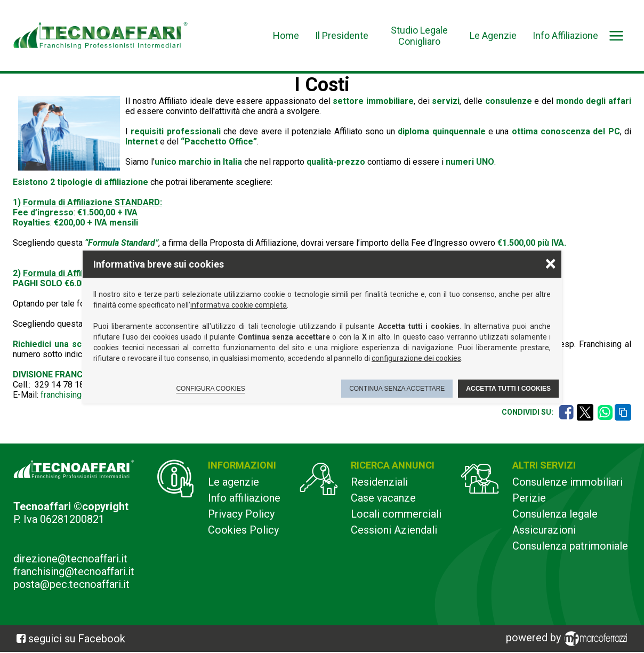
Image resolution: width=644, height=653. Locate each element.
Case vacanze (383, 497)
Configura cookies (210, 388)
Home (286, 35)
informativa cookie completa (238, 305)
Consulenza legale (555, 513)
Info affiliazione (244, 497)
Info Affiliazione (565, 35)
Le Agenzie (493, 35)
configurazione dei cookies (416, 358)
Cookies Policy (243, 529)
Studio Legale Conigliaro (419, 36)
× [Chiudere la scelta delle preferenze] (550, 263)
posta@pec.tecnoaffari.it (71, 584)
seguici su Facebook (76, 638)
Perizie (529, 497)
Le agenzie (233, 481)
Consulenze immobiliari (567, 481)
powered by (568, 639)
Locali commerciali (396, 513)
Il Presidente (341, 35)
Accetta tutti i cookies (508, 388)
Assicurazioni (544, 529)
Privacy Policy (241, 513)
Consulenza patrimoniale (570, 545)
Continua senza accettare (397, 388)
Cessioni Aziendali (394, 529)
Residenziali (379, 481)
